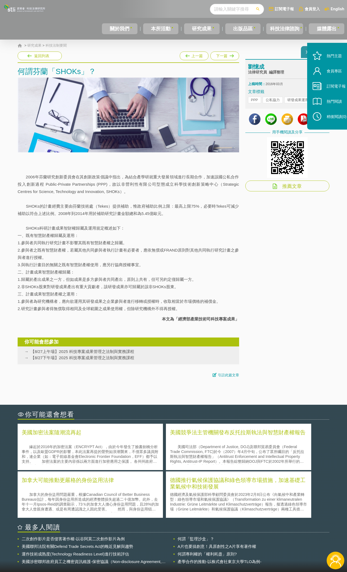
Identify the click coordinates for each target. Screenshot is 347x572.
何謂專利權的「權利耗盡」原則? (207, 505)
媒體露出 (327, 28)
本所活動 (159, 28)
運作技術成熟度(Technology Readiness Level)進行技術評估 (75, 505)
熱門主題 (328, 68)
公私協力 (273, 103)
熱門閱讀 (328, 114)
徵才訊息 (208, 542)
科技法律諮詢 (283, 28)
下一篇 (224, 55)
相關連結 (282, 542)
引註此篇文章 (228, 375)
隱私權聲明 (177, 542)
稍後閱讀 (331, 129)
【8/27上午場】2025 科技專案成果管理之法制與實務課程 (82, 351)
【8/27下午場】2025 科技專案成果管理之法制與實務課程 (82, 357)
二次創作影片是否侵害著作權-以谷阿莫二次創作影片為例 (73, 490)
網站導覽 (208, 550)
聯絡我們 (175, 550)
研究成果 (200, 28)
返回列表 (41, 56)
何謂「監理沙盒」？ (196, 490)
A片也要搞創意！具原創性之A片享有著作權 (217, 497)
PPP (254, 103)
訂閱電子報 (284, 9)
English (337, 9)
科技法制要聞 (56, 45)
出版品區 (240, 28)
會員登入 (312, 9)
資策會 (251, 542)
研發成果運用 (298, 103)
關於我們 (119, 28)
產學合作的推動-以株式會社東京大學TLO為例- (219, 512)
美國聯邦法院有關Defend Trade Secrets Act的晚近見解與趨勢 (77, 497)
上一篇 (194, 55)
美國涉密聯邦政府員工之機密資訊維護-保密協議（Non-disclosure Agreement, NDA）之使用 (92, 512)
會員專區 (328, 83)
